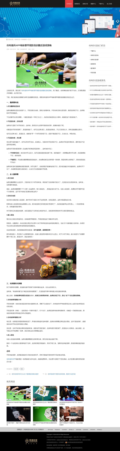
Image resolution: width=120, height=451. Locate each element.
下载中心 (101, 4)
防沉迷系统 (49, 445)
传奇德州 (24, 39)
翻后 (22, 369)
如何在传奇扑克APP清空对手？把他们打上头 (102, 85)
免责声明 (55, 445)
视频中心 (93, 4)
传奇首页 (69, 4)
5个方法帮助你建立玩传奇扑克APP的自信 (102, 90)
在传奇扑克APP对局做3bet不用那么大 (101, 113)
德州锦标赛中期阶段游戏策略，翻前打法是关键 (61, 374)
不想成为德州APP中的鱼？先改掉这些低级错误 (102, 104)
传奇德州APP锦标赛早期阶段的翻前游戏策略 (37, 90)
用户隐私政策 (61, 445)
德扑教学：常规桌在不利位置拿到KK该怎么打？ (102, 122)
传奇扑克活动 (94, 55)
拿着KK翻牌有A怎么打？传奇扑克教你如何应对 (102, 95)
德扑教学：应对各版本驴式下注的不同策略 (102, 126)
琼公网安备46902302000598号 (74, 442)
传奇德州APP (11, 359)
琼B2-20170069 (86, 439)
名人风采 (109, 4)
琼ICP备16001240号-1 (52, 442)
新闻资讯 (77, 4)
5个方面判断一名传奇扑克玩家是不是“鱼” (102, 117)
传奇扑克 (17, 39)
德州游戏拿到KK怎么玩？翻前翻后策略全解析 (25, 374)
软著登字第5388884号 (62, 439)
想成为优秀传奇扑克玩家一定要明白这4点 (102, 99)
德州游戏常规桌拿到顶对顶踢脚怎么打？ (102, 108)
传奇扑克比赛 (94, 59)
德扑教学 (93, 68)
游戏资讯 (93, 64)
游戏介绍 (85, 4)
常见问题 (93, 72)
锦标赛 (16, 369)
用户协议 (68, 445)
